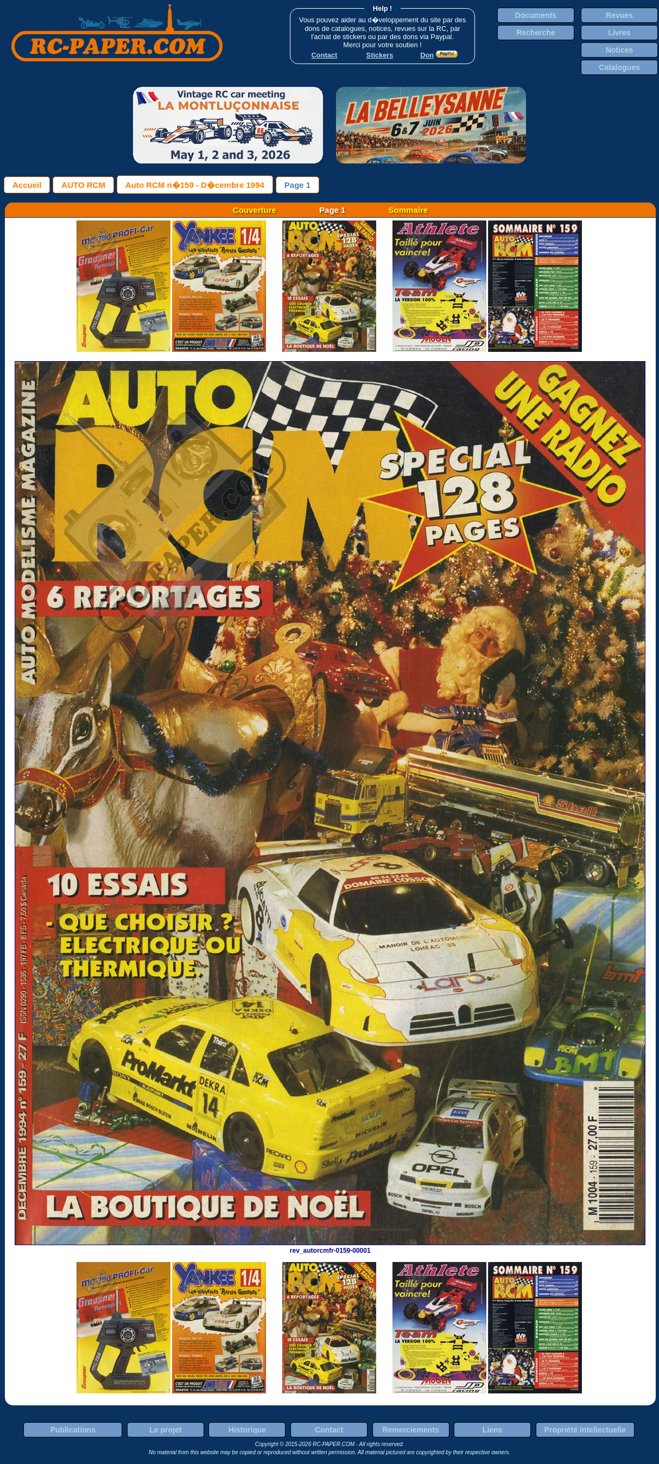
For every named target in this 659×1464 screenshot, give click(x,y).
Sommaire (408, 209)
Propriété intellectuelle (585, 1429)
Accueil (26, 185)
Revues (619, 15)
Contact (329, 1429)
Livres (619, 32)
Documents (535, 15)
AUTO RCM (83, 185)
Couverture (254, 209)
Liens (493, 1429)
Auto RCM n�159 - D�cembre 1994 (194, 185)
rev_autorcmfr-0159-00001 (330, 1246)
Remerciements (410, 1429)
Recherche (535, 32)
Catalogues (619, 67)
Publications (73, 1429)
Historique (247, 1429)
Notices (619, 50)
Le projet (165, 1429)
